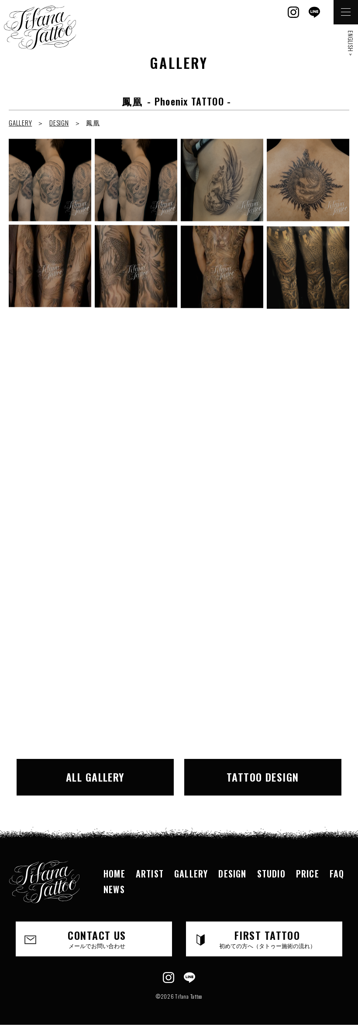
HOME (114, 873)
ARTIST (150, 873)
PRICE (307, 873)
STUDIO (271, 873)
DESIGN (59, 122)
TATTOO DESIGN (263, 777)
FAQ (337, 873)
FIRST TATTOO (267, 938)
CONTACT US (97, 938)
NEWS (114, 889)
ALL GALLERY (95, 777)
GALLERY (20, 122)
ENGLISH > (350, 43)
